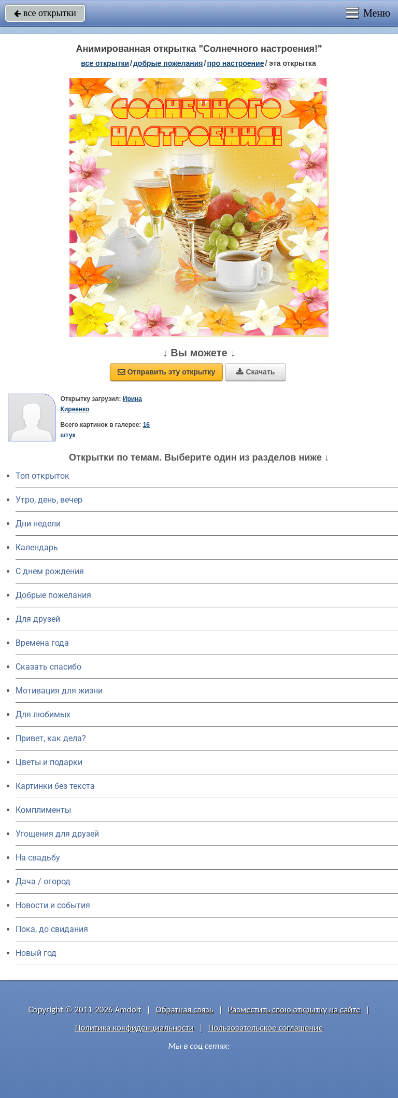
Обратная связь (184, 1009)
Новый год (36, 953)
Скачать (255, 372)
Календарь (37, 547)
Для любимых (43, 714)
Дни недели (38, 524)
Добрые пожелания (53, 595)
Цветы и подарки (49, 762)
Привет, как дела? (51, 738)
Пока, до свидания (52, 929)
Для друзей (38, 619)
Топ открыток (42, 476)
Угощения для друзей (57, 834)
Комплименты (43, 810)
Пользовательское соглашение (265, 1027)
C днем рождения (50, 571)
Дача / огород (43, 881)
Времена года (42, 643)
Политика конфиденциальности (134, 1027)
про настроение (235, 63)
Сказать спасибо (48, 667)
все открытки (45, 13)
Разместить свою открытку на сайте (294, 1009)
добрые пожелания (168, 63)
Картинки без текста (55, 786)
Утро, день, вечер (49, 500)
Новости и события (53, 905)
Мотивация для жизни (59, 691)
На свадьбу (38, 858)
